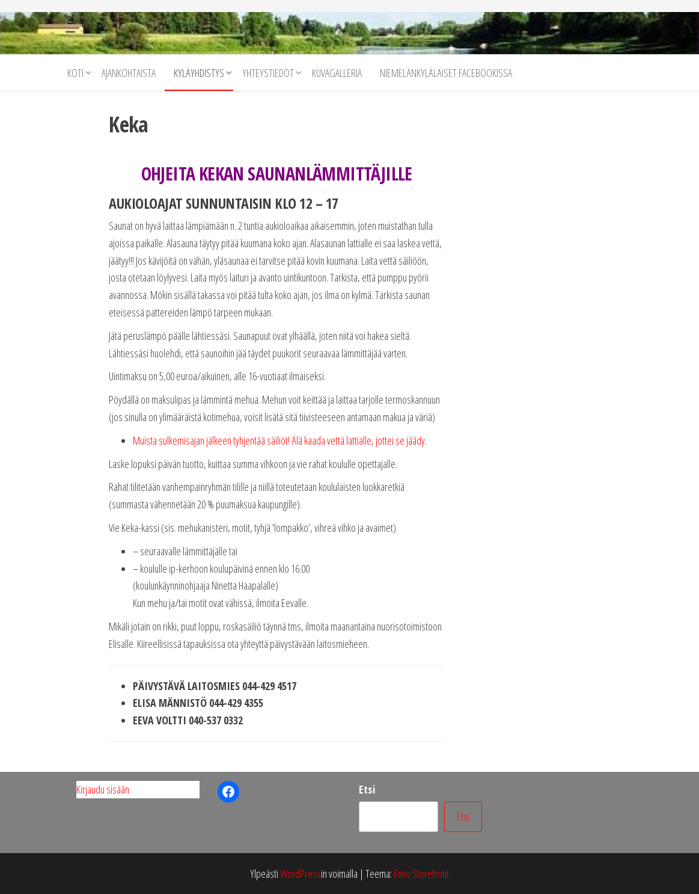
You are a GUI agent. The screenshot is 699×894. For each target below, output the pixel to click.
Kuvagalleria (337, 73)
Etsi (367, 789)
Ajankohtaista (129, 73)
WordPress (300, 873)
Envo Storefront (421, 873)
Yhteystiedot (268, 73)
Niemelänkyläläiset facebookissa (446, 73)
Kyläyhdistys (199, 73)
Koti (75, 73)
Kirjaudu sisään (102, 789)
